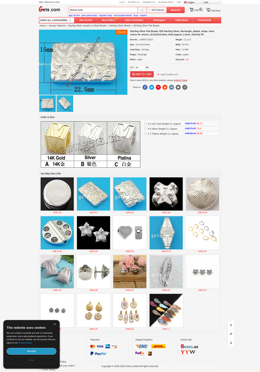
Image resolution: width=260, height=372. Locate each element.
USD (206, 2)
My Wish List (133, 2)
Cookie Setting (48, 369)
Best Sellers (108, 20)
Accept (31, 351)
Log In (122, 2)
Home (43, 25)
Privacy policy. (25, 343)
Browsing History (166, 2)
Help (179, 2)
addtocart (142, 74)
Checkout (215, 10)
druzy (135, 15)
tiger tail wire (74, 15)
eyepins (143, 15)
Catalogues (159, 20)
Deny (31, 360)
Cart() (198, 10)
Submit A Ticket (180, 80)
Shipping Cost (149, 2)
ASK (231, 334)
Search (175, 10)
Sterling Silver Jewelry (79, 25)
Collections (181, 20)
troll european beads (123, 15)
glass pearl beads (89, 15)
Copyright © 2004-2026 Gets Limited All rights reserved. (130, 366)
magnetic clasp (105, 15)
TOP (231, 342)
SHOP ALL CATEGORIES (53, 20)
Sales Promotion (134, 20)
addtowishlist (167, 74)
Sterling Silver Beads (120, 25)
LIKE (231, 325)
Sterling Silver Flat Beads (146, 25)
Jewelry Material (56, 25)
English (191, 2)
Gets (49, 8)
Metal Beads (100, 25)
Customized (204, 20)
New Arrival (85, 20)
